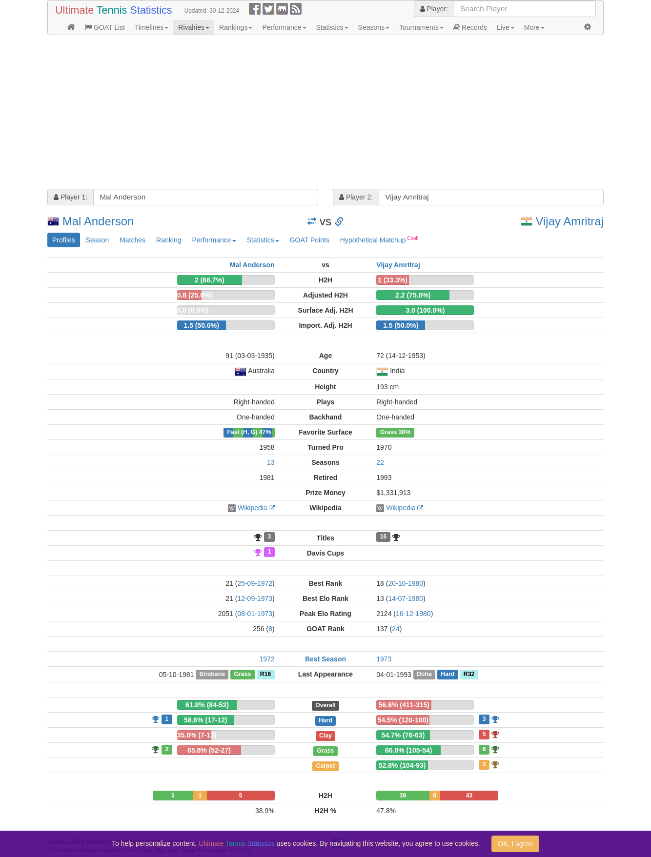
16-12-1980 (413, 614)
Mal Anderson (98, 221)
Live (505, 27)
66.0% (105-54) (408, 750)
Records (470, 27)
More (534, 27)
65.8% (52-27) (209, 750)
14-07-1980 (405, 598)
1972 (267, 659)
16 (383, 537)
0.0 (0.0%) (193, 310)
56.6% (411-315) (404, 705)
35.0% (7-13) (197, 735)
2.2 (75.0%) (412, 295)
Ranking (168, 240)
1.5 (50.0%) (201, 325)
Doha (424, 674)
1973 (383, 659)
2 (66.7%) (209, 280)
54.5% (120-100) (403, 720)
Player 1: (70, 197)
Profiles (63, 240)
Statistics (332, 27)
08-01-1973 (254, 614)
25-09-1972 (254, 583)
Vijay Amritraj (569, 221)
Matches (132, 240)
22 (380, 462)
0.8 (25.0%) (194, 295)
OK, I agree (515, 844)
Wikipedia (252, 508)
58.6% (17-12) (205, 720)
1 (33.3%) (392, 280)
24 (396, 629)
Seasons (373, 27)
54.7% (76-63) (403, 735)
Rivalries (193, 27)
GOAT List (105, 27)
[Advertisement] (325, 113)
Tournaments (421, 27)
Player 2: (356, 197)
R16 (265, 674)
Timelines (151, 27)
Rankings (235, 27)
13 (271, 462)
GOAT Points (309, 240)
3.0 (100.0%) (425, 310)
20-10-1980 (405, 583)
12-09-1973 (254, 598)
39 (403, 795)
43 (469, 795)
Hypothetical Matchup (379, 239)
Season (97, 240)
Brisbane (212, 674)
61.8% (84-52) (207, 705)
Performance (284, 27)
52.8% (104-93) (402, 765)
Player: (434, 9)
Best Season (325, 659)
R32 (469, 674)
